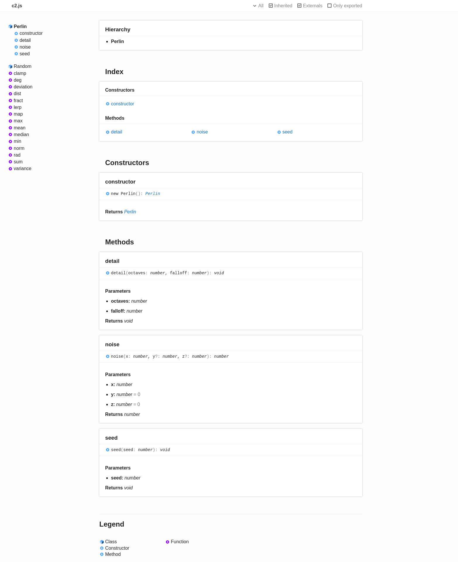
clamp (20, 73)
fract (18, 100)
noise (25, 46)
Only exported (347, 5)
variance (22, 168)
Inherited (283, 5)
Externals (312, 5)
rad (17, 155)
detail (25, 40)
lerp (18, 107)
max (18, 120)
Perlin (20, 26)
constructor (31, 33)
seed (25, 53)
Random (22, 66)
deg (18, 80)
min (17, 141)
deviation (23, 86)
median (21, 134)
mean (19, 127)
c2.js (17, 5)
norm (19, 148)
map (18, 114)
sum (18, 161)
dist (17, 93)
